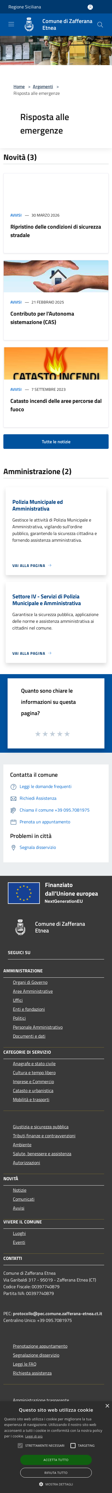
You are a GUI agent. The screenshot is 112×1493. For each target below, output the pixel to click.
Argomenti (43, 86)
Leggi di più (34, 1436)
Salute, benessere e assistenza (42, 1153)
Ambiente (22, 1144)
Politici (19, 1018)
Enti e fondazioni (29, 1009)
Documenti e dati (29, 1036)
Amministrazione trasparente (41, 1400)
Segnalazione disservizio (36, 1355)
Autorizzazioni (26, 1162)
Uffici (18, 1000)
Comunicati (24, 1199)
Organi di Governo (30, 982)
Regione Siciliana (24, 6)
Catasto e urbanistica (33, 1090)
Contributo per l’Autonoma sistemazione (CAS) (42, 317)
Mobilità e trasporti (31, 1099)
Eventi (19, 1242)
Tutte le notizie (56, 441)
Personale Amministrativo (38, 1027)
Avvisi (16, 215)
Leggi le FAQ (24, 1364)
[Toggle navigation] (11, 24)
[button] (56, 1484)
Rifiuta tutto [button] (55, 1473)
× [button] (107, 1406)
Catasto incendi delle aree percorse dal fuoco (56, 405)
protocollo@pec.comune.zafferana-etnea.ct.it (57, 1313)
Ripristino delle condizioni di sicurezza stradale (55, 230)
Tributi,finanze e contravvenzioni (44, 1135)
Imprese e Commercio (33, 1081)
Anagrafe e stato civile (34, 1063)
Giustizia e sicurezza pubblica (40, 1126)
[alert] (56, 1447)
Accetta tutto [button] (56, 1460)
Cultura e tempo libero (34, 1072)
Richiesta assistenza (32, 1373)
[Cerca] (100, 24)
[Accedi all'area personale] (90, 7)
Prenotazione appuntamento (40, 1346)
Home (19, 86)
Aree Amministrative (33, 991)
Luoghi (19, 1233)
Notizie (19, 1190)
